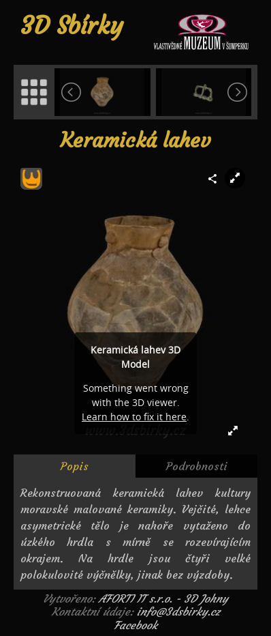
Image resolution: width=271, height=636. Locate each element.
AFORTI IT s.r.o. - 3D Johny (163, 598)
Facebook (135, 625)
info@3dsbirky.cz (178, 611)
